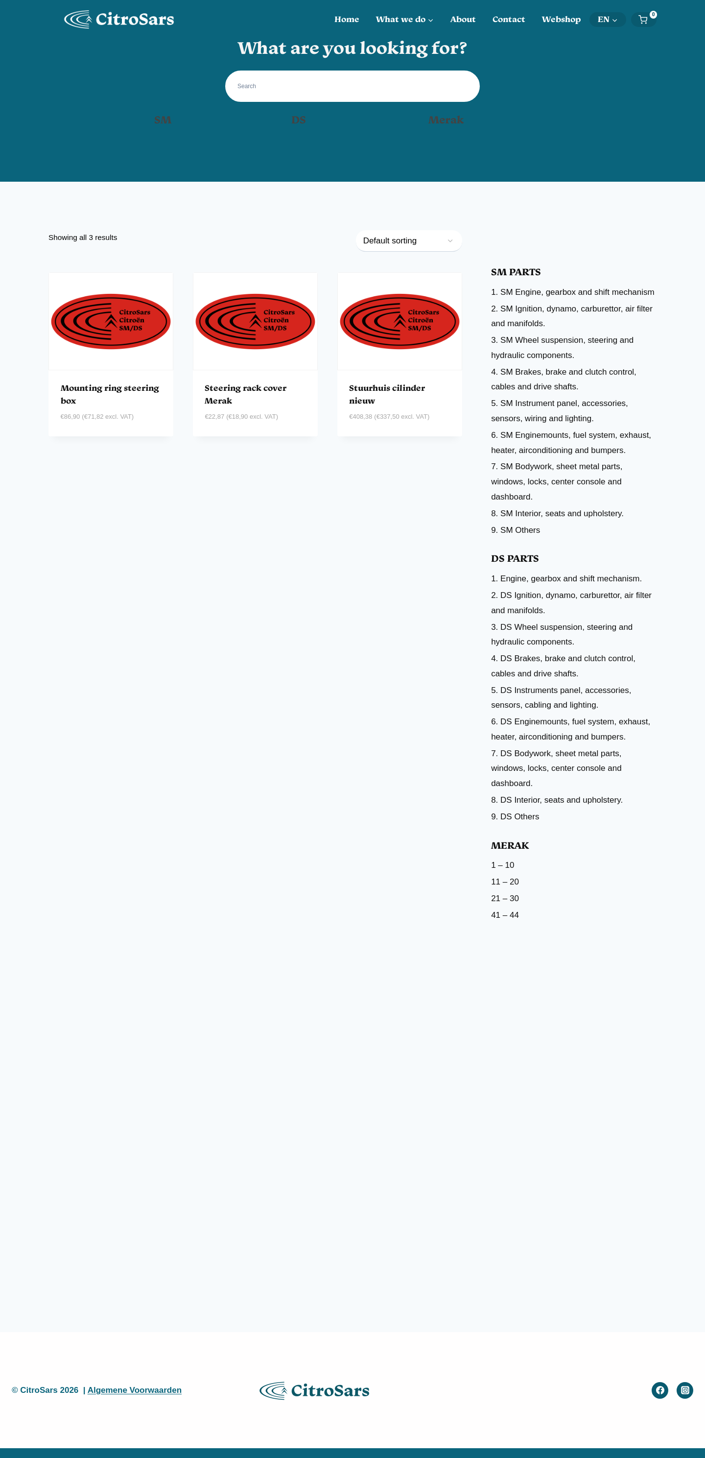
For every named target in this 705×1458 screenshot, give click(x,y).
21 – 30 (505, 898)
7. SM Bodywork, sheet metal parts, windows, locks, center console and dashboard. (556, 481)
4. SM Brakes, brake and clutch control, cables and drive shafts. (563, 379)
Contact (509, 19)
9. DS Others (515, 816)
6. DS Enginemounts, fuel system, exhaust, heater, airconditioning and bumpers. (570, 729)
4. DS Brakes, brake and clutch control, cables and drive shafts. (563, 666)
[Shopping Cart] (647, 19)
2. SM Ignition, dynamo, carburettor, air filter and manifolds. (572, 316)
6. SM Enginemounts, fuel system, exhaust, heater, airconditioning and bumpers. (571, 442)
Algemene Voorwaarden (135, 1390)
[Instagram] (685, 1390)
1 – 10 (502, 865)
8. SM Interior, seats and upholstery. (557, 513)
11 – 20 (505, 881)
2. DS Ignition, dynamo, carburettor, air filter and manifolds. (571, 603)
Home (346, 19)
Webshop (561, 19)
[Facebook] (660, 1390)
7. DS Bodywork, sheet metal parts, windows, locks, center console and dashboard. (556, 768)
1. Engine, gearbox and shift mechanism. (566, 578)
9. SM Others (515, 530)
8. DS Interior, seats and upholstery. (557, 800)
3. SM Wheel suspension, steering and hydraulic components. (562, 347)
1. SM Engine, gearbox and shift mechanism (573, 292)
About (463, 19)
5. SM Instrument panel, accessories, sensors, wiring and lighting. (559, 411)
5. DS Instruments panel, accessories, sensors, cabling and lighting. (561, 698)
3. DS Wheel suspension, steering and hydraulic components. (562, 634)
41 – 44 (505, 915)
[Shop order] (409, 241)
